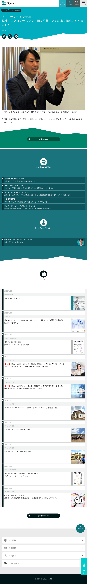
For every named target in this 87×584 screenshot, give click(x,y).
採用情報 (12, 548)
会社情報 (12, 540)
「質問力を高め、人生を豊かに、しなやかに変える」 (42, 119)
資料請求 (12, 556)
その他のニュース (43, 516)
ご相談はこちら (84, 566)
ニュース (4, 10)
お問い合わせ (43, 139)
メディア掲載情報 (14, 10)
